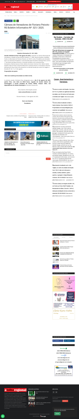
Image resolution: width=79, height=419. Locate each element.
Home (5, 15)
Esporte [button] (22, 12)
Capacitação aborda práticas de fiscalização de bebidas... (42, 398)
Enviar (48, 158)
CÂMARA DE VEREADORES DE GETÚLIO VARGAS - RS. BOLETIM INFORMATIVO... (11, 143)
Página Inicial (8, 12)
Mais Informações (63, 410)
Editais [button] (61, 12)
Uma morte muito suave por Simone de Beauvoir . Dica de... (67, 241)
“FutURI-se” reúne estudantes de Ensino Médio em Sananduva (43, 403)
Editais (8, 15)
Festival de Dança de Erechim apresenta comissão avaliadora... (67, 266)
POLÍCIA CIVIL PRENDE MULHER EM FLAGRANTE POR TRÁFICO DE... (67, 253)
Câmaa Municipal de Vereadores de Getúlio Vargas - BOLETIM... (27, 143)
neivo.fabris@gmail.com (19, 1)
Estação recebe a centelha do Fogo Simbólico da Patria (16, 116)
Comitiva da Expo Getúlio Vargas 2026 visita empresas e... (66, 247)
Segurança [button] (49, 12)
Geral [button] (55, 12)
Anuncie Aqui (7, 1)
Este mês (63, 237)
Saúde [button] (34, 12)
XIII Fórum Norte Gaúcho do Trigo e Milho (42, 392)
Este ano (71, 237)
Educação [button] (41, 12)
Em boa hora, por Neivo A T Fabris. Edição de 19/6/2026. (67, 259)
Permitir (57, 413)
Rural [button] (16, 12)
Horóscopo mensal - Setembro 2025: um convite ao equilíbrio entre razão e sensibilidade (39, 116)
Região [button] (28, 12)
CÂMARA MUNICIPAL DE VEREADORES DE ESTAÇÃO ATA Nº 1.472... (43, 143)
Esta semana (56, 237)
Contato (68, 12)
